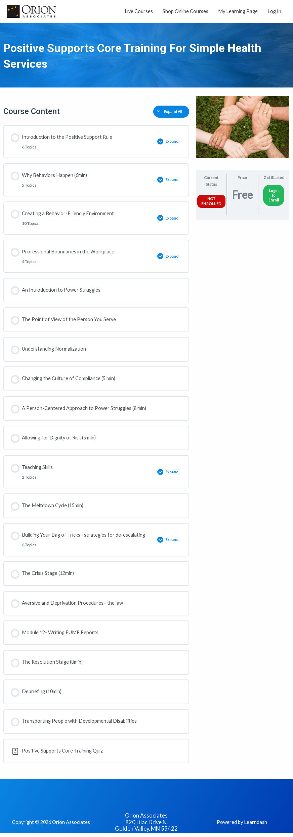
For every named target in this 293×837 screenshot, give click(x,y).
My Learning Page (238, 12)
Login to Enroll (273, 196)
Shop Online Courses (185, 12)
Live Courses (139, 12)
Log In (274, 12)
